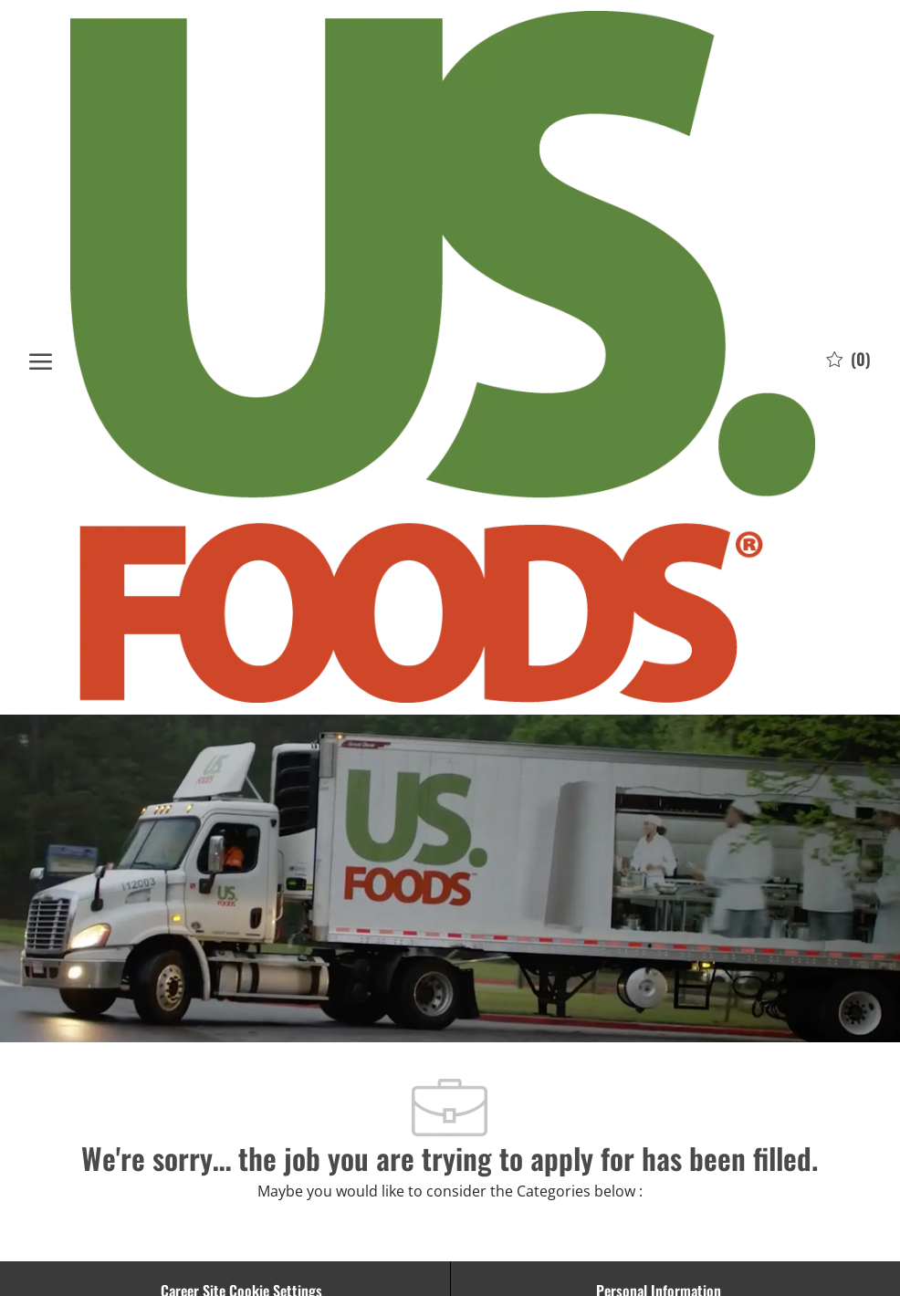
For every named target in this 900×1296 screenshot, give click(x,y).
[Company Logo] (443, 357)
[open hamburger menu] (40, 357)
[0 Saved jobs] (848, 358)
